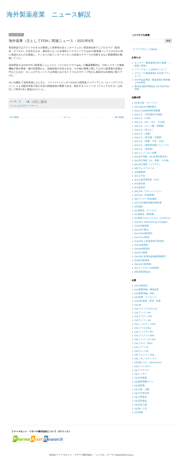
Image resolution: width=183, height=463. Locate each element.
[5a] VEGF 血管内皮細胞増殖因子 (150, 256)
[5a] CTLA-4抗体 (142, 237)
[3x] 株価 (139, 412)
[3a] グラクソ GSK (143, 316)
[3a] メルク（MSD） (144, 343)
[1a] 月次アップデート (27, 106)
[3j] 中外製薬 (141, 378)
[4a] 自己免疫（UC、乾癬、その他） (152, 160)
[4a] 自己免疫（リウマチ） (148, 164)
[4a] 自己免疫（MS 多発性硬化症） (152, 157)
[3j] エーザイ (141, 374)
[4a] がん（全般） (143, 134)
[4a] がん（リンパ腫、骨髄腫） (150, 126)
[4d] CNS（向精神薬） (145, 195)
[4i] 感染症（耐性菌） (145, 214)
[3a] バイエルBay (143, 328)
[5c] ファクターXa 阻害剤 (147, 268)
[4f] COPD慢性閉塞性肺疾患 (148, 203)
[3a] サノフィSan (143, 320)
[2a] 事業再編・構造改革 (147, 289)
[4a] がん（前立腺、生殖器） (149, 137)
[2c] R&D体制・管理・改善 (148, 301)
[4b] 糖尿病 (140, 172)
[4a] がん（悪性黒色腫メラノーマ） (152, 145)
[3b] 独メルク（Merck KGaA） (149, 362)
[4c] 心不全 (140, 176)
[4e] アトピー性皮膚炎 (146, 199)
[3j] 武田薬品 (141, 401)
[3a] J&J (138, 305)
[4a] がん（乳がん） (144, 130)
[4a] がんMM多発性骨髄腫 (147, 111)
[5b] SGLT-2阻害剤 (143, 264)
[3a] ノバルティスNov (145, 324)
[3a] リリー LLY (142, 347)
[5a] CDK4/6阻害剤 (143, 233)
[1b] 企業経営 (141, 286)
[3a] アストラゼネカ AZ (146, 309)
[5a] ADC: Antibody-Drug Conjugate (151, 222)
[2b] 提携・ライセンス (146, 297)
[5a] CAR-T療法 (142, 230)
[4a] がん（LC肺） (143, 118)
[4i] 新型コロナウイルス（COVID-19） (153, 218)
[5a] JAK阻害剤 (141, 245)
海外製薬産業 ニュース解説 (48, 14)
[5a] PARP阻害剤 (142, 249)
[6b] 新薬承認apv (143, 272)
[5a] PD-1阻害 (141, 253)
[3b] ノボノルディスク (146, 358)
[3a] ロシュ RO (142, 351)
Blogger (129, 455)
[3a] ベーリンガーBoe (145, 339)
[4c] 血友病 (140, 183)
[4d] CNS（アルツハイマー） (149, 191)
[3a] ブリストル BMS (144, 335)
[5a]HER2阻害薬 (142, 260)
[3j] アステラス (142, 370)
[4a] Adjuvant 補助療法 (145, 107)
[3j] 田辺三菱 (141, 405)
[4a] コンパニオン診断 (146, 153)
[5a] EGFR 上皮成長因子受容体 (149, 241)
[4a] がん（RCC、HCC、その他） (150, 122)
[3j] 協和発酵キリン (144, 382)
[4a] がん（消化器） (144, 149)
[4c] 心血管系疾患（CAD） (147, 180)
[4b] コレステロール (144, 168)
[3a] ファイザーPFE (144, 332)
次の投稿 (14, 117)
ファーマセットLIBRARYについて (151, 69)
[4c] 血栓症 (140, 187)
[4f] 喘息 (139, 207)
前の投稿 (119, 117)
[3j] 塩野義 (140, 385)
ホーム (66, 117)
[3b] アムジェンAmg (144, 355)
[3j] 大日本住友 (142, 393)
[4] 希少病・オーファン (146, 103)
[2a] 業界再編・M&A (144, 293)
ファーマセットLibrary (144, 49)
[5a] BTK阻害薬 (142, 226)
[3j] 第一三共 (141, 409)
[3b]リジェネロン (143, 366)
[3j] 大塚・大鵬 (142, 389)
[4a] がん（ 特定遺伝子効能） (149, 114)
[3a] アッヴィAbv (143, 313)
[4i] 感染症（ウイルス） (146, 210)
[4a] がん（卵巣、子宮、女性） (150, 141)
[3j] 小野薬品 (141, 397)
